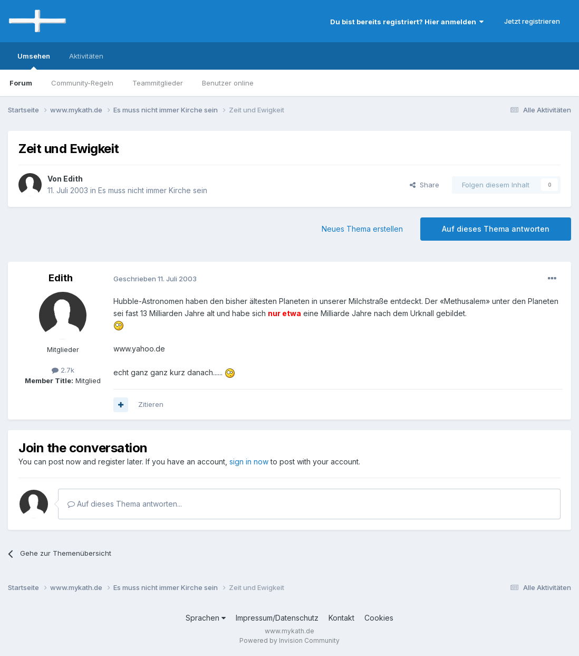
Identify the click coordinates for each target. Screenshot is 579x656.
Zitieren (150, 404)
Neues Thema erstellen (362, 228)
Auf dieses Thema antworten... (124, 503)
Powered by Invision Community (289, 640)
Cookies (378, 617)
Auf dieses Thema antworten (495, 228)
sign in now (248, 461)
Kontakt (341, 617)
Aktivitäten (86, 56)
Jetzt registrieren (532, 21)
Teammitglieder (157, 83)
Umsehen (33, 61)
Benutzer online (228, 83)
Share (424, 184)
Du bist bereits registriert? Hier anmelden (407, 21)
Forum (20, 83)
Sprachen (206, 617)
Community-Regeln (82, 83)
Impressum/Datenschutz (277, 617)
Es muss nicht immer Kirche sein (152, 190)
